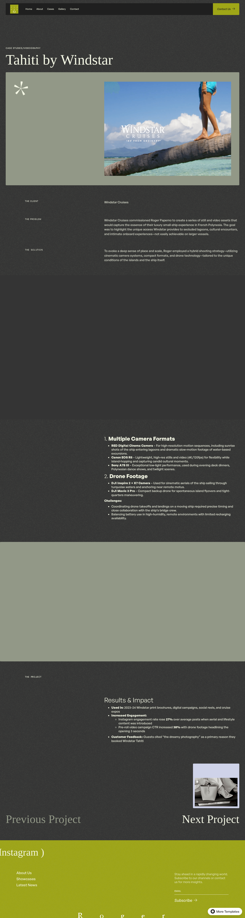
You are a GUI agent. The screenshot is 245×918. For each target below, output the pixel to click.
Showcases (26, 879)
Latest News (26, 885)
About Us (24, 873)
